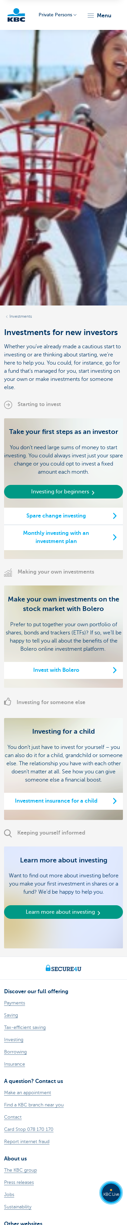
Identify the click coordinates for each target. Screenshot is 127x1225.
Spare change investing (56, 516)
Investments (20, 316)
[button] (99, 15)
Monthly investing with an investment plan (56, 537)
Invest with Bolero (56, 670)
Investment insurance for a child (56, 801)
